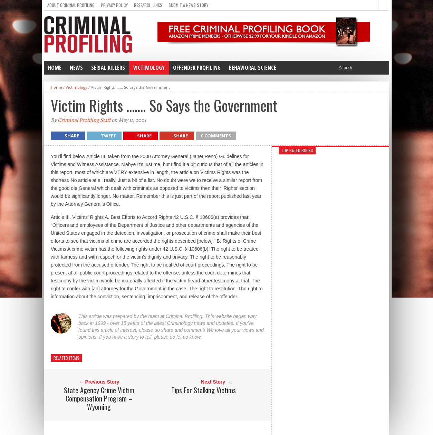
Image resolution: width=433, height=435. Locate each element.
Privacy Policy (114, 5)
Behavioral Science (252, 67)
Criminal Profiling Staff (84, 120)
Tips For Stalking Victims (203, 390)
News (76, 67)
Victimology (149, 67)
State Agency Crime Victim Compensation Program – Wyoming (99, 398)
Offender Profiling (197, 67)
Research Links (148, 5)
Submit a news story (188, 5)
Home (54, 67)
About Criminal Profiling (71, 5)
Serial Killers (108, 67)
